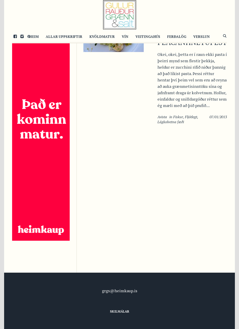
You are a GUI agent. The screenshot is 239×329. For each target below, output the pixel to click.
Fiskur (178, 116)
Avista (162, 116)
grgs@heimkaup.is (119, 290)
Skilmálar (119, 311)
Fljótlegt (191, 116)
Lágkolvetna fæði (170, 121)
